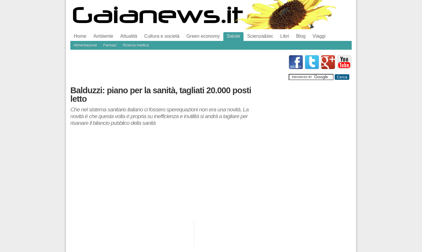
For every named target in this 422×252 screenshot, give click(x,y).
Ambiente (103, 36)
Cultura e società (161, 36)
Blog (301, 36)
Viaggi (319, 36)
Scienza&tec (260, 36)
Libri (284, 36)
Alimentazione (85, 45)
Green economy (203, 36)
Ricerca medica (136, 45)
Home (80, 36)
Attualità (128, 36)
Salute (233, 36)
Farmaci (110, 45)
